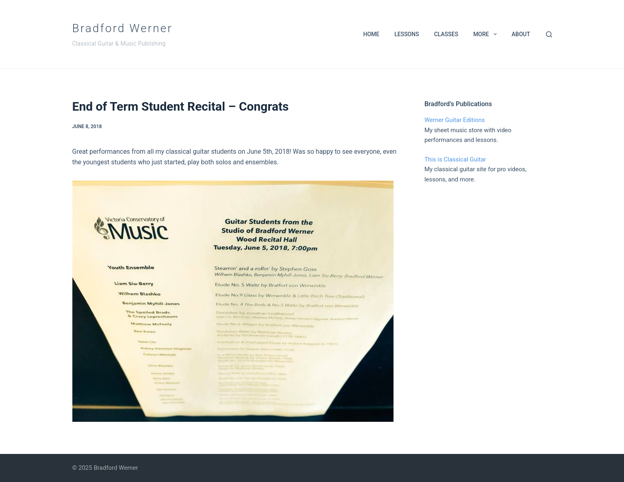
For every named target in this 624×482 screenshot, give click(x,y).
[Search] (549, 34)
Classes (446, 34)
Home (371, 34)
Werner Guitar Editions (454, 120)
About (521, 34)
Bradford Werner (122, 28)
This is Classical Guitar (455, 159)
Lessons (406, 34)
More (486, 34)
